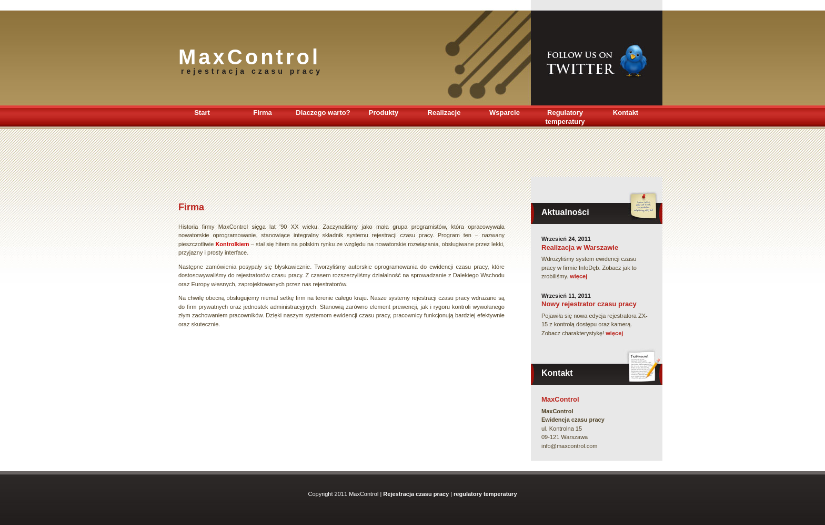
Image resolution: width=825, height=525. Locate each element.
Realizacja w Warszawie (579, 247)
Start (202, 112)
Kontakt (625, 112)
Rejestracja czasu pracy (416, 494)
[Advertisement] (369, 153)
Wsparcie (504, 112)
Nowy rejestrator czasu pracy (589, 304)
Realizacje (444, 112)
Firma (262, 112)
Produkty (383, 112)
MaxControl (560, 399)
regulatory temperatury (485, 494)
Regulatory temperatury (565, 117)
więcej (578, 276)
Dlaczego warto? (323, 112)
